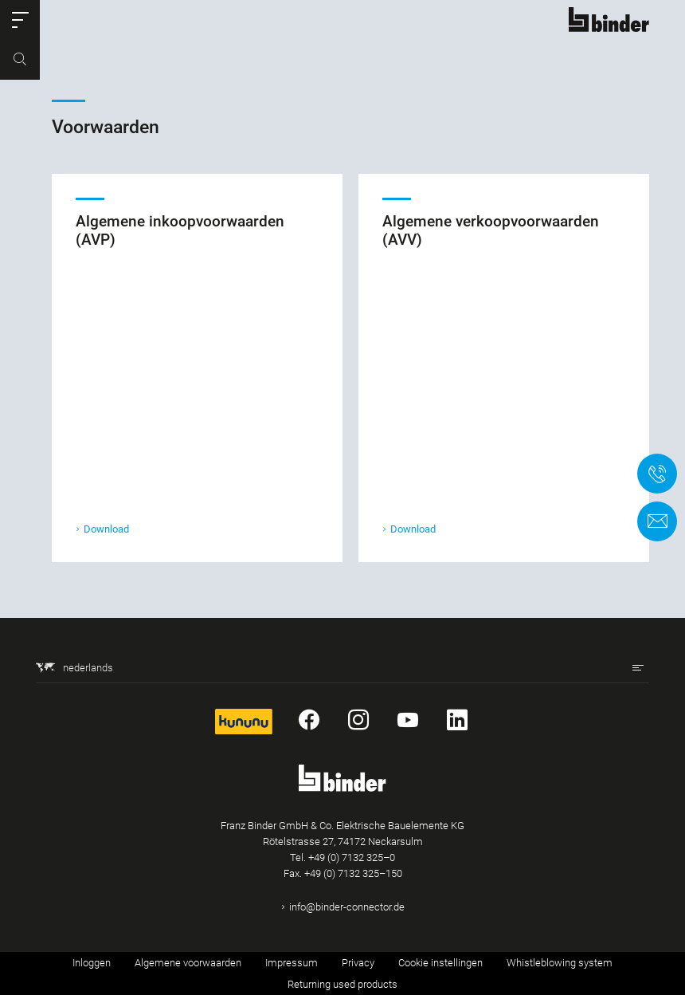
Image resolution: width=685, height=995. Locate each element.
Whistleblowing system (560, 963)
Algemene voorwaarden (188, 963)
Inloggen (91, 963)
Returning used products (342, 984)
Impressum (291, 963)
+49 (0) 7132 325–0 (351, 857)
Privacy (358, 963)
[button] (20, 20)
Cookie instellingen (440, 963)
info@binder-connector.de (347, 907)
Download (106, 530)
